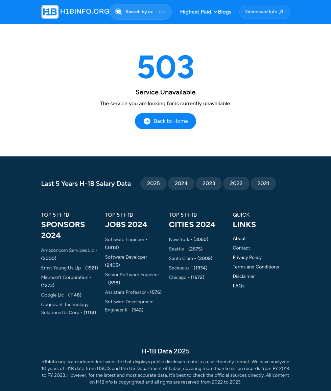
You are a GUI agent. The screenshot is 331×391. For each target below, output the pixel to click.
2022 (236, 183)
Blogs (225, 11)
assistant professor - (133, 292)
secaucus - (188, 268)
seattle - (186, 249)
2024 (181, 183)
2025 (153, 183)
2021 (263, 183)
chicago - (187, 277)
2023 (209, 183)
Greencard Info (264, 11)
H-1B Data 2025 (165, 351)
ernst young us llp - (69, 268)
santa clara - (191, 258)
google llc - (61, 295)
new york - (189, 239)
